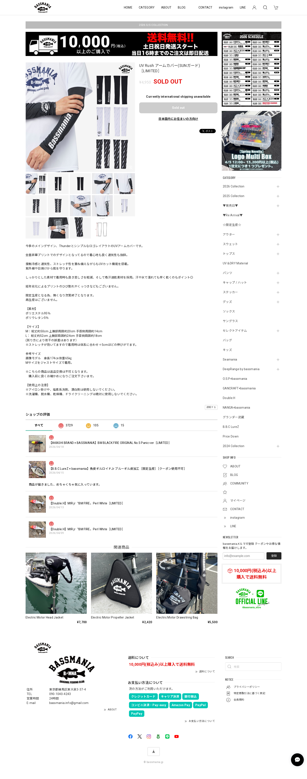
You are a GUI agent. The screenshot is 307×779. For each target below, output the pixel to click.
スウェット (230, 244)
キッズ (227, 350)
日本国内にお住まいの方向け (178, 119)
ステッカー (230, 292)
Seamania (230, 359)
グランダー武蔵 (233, 417)
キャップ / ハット (235, 282)
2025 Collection (234, 196)
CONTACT (205, 7)
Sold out (178, 108)
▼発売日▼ (230, 205)
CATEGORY (147, 7)
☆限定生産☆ (232, 225)
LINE (243, 7)
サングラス (230, 321)
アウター (229, 234)
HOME (128, 7)
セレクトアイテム (235, 330)
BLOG (181, 7)
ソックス (229, 311)
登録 (274, 555)
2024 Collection (234, 446)
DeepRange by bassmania (241, 369)
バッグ (227, 340)
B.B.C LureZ (231, 427)
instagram (226, 7)
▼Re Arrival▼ (233, 215)
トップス (229, 253)
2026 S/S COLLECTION (153, 25)
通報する (211, 407)
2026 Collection (234, 186)
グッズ (227, 301)
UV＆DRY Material (235, 263)
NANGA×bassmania (236, 407)
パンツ (227, 273)
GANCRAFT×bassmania (239, 388)
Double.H (229, 398)
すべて (39, 425)
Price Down (231, 436)
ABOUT (166, 7)
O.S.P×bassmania (235, 378)
